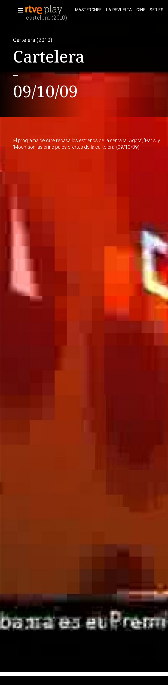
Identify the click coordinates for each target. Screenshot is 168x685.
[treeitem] (88, 10)
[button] (19, 10)
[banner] (49, 9)
